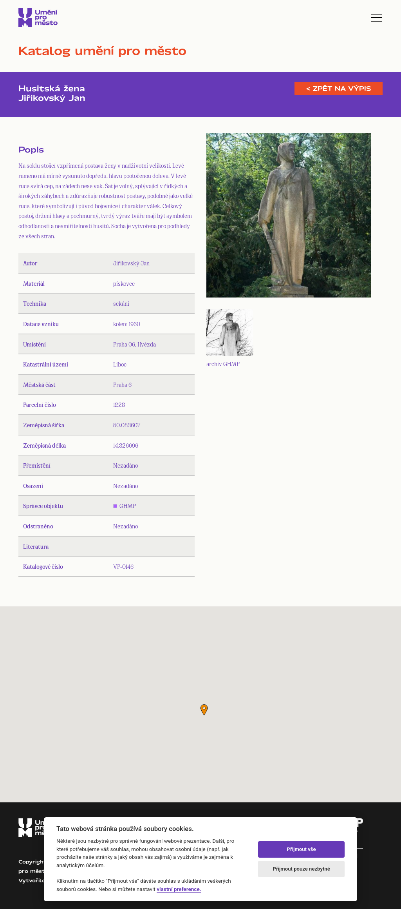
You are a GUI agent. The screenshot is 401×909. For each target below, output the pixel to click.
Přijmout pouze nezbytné (301, 869)
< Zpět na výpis (338, 88)
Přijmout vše (301, 849)
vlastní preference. (179, 889)
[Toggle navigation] (377, 18)
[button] (204, 710)
